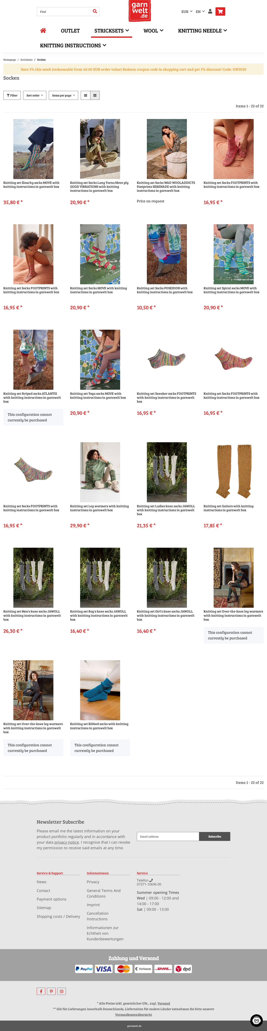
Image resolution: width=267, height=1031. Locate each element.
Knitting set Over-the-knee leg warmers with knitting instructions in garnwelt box (233, 615)
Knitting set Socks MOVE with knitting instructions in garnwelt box (98, 290)
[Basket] (222, 11)
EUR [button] (184, 11)
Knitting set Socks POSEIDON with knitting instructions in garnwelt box (165, 290)
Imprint (93, 904)
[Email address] (168, 836)
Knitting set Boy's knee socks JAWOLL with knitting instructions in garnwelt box (99, 615)
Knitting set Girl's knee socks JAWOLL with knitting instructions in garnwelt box (165, 615)
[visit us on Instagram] (61, 991)
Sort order (32, 95)
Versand (163, 1003)
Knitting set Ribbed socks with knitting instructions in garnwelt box (99, 726)
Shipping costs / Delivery (58, 916)
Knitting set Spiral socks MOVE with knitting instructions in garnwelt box (231, 290)
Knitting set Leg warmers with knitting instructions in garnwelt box (99, 508)
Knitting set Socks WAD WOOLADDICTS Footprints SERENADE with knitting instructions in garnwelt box (166, 186)
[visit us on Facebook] (41, 991)
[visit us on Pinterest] (51, 991)
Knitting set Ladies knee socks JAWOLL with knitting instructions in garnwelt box (166, 510)
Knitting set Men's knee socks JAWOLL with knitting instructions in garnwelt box (32, 615)
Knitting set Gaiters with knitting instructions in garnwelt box (229, 508)
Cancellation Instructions (97, 916)
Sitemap (44, 907)
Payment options (52, 899)
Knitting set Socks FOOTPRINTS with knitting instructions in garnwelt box (231, 184)
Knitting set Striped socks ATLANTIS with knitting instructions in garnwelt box (32, 397)
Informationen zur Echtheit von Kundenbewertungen (105, 933)
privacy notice (66, 842)
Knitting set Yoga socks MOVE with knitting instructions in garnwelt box (98, 395)
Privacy (93, 881)
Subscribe (214, 836)
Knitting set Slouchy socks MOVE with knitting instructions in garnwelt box (31, 184)
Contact (43, 890)
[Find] (64, 11)
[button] (210, 11)
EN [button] (198, 11)
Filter (12, 95)
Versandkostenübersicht (133, 1014)
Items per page (61, 95)
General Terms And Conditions (104, 893)
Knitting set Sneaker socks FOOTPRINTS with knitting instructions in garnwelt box (166, 397)
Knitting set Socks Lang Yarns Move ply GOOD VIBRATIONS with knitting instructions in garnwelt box (99, 186)
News (42, 881)
